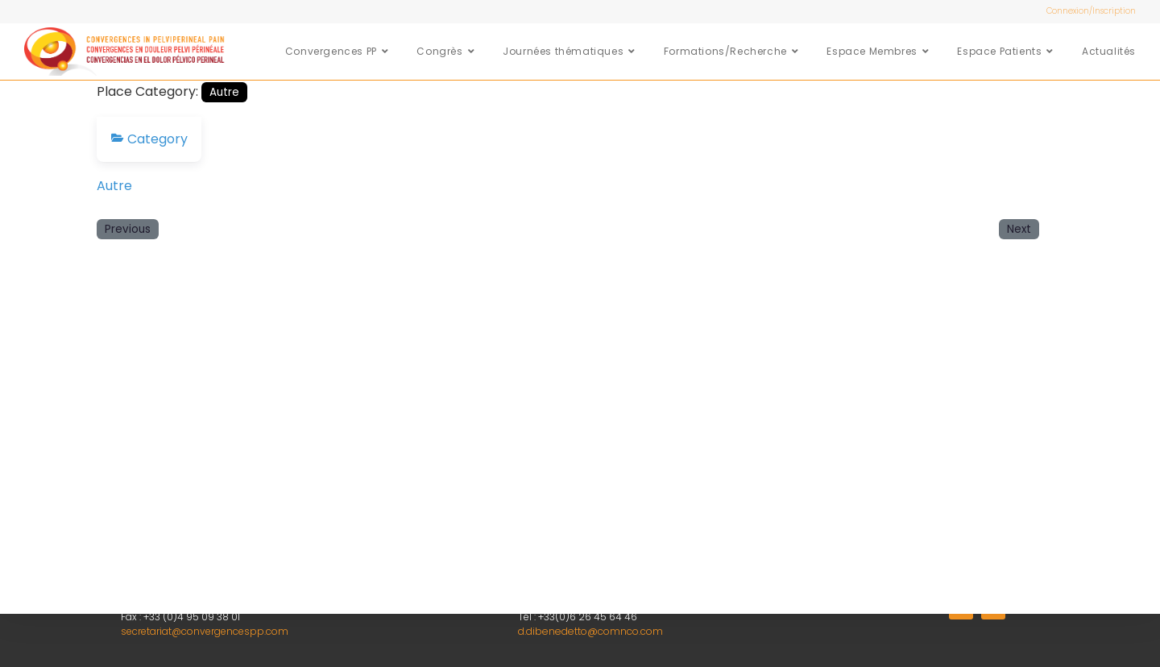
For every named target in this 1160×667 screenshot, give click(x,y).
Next (1019, 229)
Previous (128, 229)
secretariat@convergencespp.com (204, 631)
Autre (224, 92)
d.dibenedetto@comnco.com (589, 631)
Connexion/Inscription (1091, 11)
